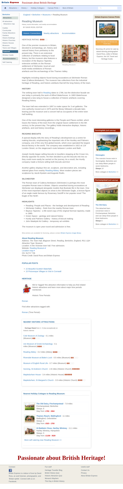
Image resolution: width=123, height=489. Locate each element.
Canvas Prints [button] (54, 8)
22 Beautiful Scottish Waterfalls (39, 269)
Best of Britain (68, 8)
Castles (5, 28)
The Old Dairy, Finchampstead (49, 404)
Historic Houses (8, 43)
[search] (107, 8)
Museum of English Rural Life (35, 363)
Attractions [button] (13, 8)
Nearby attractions (51, 33)
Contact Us (85, 470)
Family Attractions (8, 33)
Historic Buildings (8, 38)
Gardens (5, 35)
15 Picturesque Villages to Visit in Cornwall (43, 271)
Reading (47, 93)
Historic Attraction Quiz (53, 476)
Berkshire (6, 14)
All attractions (7, 21)
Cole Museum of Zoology (33, 336)
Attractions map (9, 24)
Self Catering (7, 62)
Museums (5, 45)
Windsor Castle (8, 55)
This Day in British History (54, 481)
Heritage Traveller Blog (53, 470)
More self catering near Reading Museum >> (43, 440)
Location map (27, 251)
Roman (25, 301)
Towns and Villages (9, 48)
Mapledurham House (32, 375)
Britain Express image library (71, 233)
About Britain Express (89, 476)
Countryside (6, 30)
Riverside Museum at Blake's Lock (37, 358)
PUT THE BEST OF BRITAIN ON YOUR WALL (107, 43)
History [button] (24, 8)
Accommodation (68, 33)
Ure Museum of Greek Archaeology (38, 344)
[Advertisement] (75, 333)
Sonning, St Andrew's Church (35, 369)
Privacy (84, 473)
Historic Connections (32, 33)
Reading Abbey (52, 170)
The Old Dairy (101, 205)
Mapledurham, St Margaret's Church (38, 380)
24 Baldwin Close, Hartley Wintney (51, 428)
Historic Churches (8, 40)
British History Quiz (52, 473)
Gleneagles (100, 155)
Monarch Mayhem (52, 478)
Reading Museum (37, 248)
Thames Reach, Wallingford (48, 416)
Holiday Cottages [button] (38, 8)
